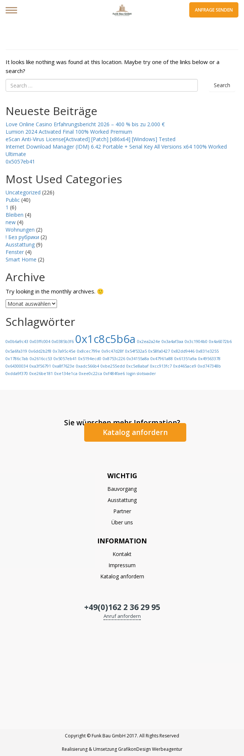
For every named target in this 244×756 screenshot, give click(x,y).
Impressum (122, 565)
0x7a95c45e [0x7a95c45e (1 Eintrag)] (64, 351)
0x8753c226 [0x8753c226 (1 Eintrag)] (114, 358)
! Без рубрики (22, 237)
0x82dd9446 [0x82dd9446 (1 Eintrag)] (182, 351)
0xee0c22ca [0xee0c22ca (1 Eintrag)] (90, 373)
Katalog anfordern (135, 432)
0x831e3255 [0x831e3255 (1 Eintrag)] (207, 351)
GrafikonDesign (134, 749)
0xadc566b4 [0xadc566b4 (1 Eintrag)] (87, 366)
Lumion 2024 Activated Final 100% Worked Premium (69, 131)
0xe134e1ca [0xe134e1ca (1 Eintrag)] (65, 373)
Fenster (15, 251)
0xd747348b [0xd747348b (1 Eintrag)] (209, 366)
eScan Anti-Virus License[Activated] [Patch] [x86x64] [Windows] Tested (90, 139)
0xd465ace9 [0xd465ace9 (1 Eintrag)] (184, 366)
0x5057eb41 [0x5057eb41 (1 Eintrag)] (65, 358)
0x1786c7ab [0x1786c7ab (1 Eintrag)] (17, 358)
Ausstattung (20, 244)
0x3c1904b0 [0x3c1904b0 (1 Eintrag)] (196, 341)
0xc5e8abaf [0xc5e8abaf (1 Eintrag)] (137, 366)
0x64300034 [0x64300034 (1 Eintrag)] (17, 366)
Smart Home (21, 259)
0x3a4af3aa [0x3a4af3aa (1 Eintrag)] (172, 341)
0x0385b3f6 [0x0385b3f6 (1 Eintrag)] (63, 341)
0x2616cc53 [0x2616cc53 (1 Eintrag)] (41, 358)
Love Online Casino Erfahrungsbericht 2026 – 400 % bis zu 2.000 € (85, 124)
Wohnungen (20, 229)
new (11, 222)
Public (13, 199)
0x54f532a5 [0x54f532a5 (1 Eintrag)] (136, 351)
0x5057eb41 (20, 161)
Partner (122, 511)
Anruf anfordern (122, 616)
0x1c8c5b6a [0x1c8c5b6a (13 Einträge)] (105, 338)
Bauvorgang (122, 488)
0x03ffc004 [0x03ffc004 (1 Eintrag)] (40, 341)
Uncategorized (23, 192)
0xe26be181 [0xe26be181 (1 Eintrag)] (41, 373)
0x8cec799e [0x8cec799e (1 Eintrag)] (88, 351)
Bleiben (14, 214)
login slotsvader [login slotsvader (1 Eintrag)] (141, 373)
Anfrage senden (214, 10)
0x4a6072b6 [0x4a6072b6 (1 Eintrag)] (220, 341)
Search (222, 85)
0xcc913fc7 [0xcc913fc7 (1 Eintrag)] (161, 366)
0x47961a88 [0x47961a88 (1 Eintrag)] (161, 358)
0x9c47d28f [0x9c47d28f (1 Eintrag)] (113, 351)
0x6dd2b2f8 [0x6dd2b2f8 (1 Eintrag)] (40, 351)
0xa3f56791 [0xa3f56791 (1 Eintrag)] (40, 366)
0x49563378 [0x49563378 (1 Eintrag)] (209, 358)
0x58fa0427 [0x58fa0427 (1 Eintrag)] (159, 351)
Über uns (122, 522)
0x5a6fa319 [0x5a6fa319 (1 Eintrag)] (16, 351)
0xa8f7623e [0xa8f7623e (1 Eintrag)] (64, 366)
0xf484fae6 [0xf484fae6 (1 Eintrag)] (114, 373)
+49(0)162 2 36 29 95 (122, 607)
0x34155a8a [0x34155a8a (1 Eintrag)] (138, 358)
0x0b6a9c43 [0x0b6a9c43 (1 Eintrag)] (17, 341)
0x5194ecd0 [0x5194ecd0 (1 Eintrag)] (89, 358)
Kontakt (122, 554)
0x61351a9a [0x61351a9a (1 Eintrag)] (185, 358)
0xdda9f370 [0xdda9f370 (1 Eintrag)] (17, 373)
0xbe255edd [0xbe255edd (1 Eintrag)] (113, 366)
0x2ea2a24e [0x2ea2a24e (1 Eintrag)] (148, 341)
